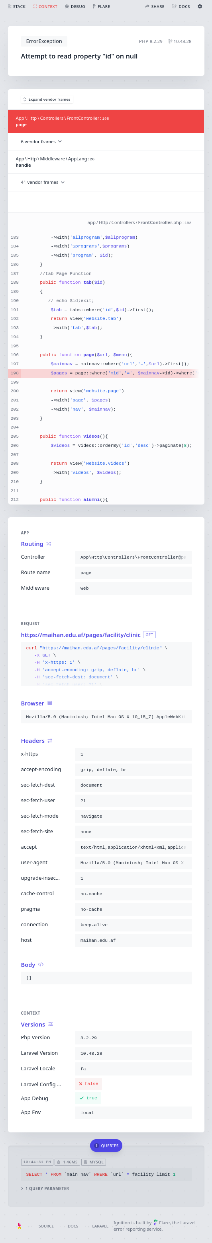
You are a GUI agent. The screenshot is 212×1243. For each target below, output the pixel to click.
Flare (161, 1222)
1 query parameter (45, 1188)
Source (46, 1226)
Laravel (100, 1226)
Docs (73, 1226)
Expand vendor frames (47, 99)
